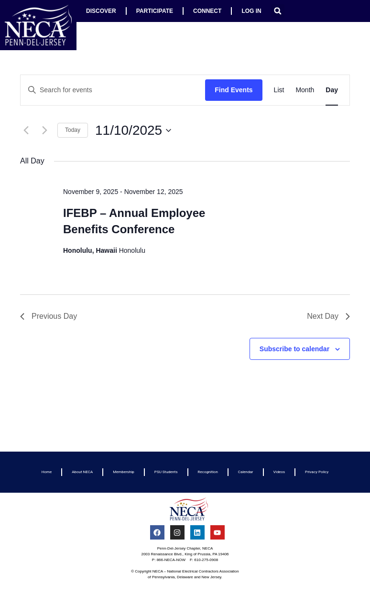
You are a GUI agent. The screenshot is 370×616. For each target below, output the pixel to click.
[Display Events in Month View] (304, 90)
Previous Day (48, 316)
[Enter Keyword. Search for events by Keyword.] (113, 90)
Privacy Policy (316, 472)
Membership (123, 472)
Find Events (233, 90)
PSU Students (166, 472)
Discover (101, 11)
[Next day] (44, 130)
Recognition (208, 472)
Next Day (328, 316)
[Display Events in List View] (279, 90)
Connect (207, 11)
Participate (154, 11)
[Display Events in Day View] (332, 90)
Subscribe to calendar (294, 349)
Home (47, 472)
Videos (279, 472)
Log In (251, 11)
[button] (277, 11)
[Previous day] (26, 130)
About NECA (82, 472)
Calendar (245, 472)
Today (72, 130)
